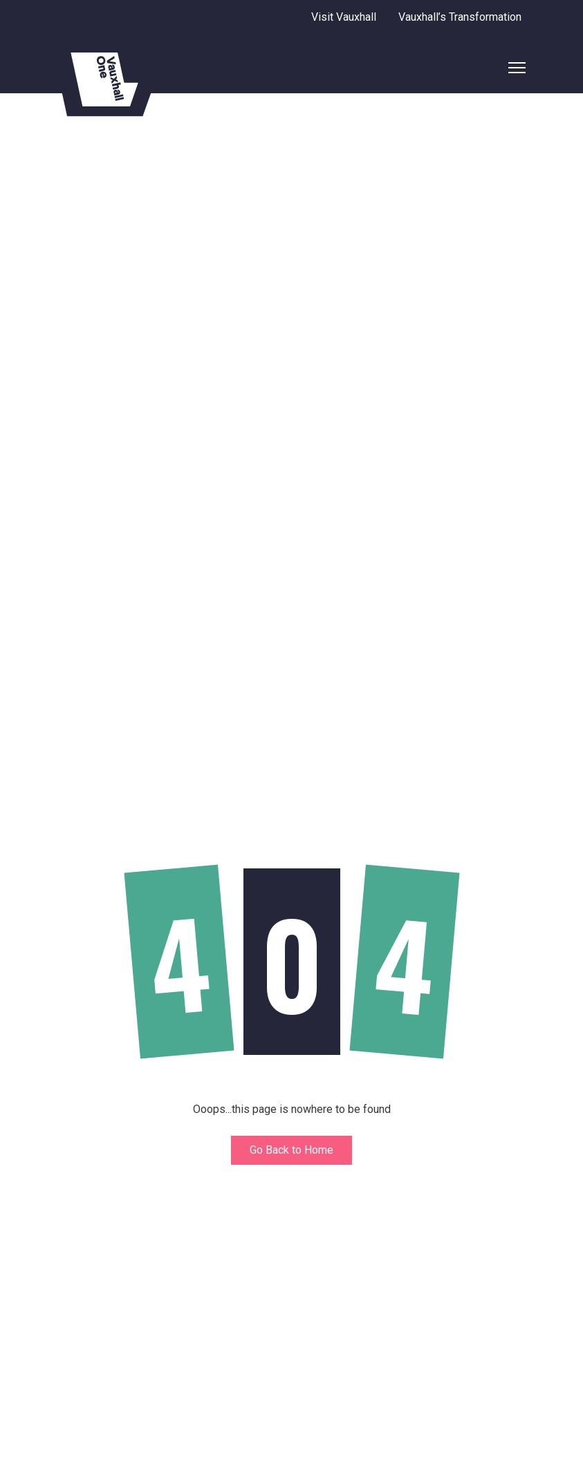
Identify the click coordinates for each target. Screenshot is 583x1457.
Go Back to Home (291, 1149)
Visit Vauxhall (343, 16)
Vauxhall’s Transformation (459, 16)
